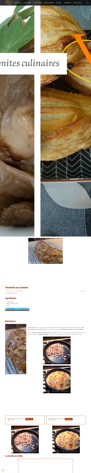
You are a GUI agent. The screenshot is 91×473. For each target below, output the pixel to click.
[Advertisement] (45, 275)
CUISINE (58, 2)
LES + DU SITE (77, 2)
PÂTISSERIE (67, 2)
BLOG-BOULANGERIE (49, 2)
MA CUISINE (20, 291)
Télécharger (29, 419)
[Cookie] (2, 470)
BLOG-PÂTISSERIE (37, 2)
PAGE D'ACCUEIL (17, 2)
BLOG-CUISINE (27, 2)
